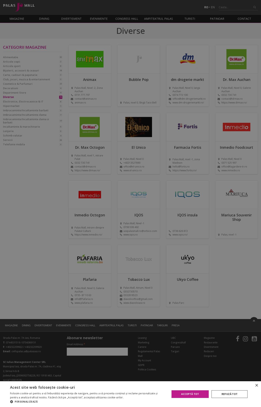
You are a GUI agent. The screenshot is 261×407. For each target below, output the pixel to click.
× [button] (256, 385)
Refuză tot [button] (230, 394)
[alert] (130, 203)
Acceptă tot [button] (190, 394)
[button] (87, 402)
